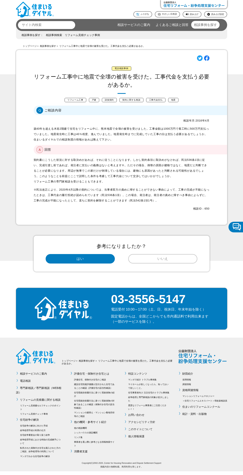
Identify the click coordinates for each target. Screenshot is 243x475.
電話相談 (25, 384)
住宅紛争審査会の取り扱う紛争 (35, 439)
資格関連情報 (190, 393)
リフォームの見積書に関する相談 (40, 403)
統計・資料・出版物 (194, 417)
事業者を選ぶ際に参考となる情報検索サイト (94, 447)
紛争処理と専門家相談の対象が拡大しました (148, 403)
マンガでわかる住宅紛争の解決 (35, 460)
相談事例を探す (205, 25)
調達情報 (186, 388)
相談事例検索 (54, 35)
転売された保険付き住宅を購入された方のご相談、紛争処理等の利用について (40, 453)
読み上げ (194, 14)
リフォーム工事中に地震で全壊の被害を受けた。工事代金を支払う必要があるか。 (102, 46)
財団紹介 (187, 377)
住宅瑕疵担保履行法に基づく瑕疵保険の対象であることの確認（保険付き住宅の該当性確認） (94, 408)
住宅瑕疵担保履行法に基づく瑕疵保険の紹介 (94, 398)
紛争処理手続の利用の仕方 (33, 434)
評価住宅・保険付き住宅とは (91, 377)
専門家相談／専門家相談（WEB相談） (38, 394)
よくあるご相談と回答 (172, 25)
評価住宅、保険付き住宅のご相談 (90, 383)
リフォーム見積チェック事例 (82, 35)
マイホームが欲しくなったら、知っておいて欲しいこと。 (148, 390)
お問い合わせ (136, 418)
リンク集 (78, 441)
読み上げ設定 (217, 14)
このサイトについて (140, 433)
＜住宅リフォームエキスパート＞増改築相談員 (204, 404)
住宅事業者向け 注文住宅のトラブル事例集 (148, 396)
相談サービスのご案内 (133, 25)
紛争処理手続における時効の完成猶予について (40, 445)
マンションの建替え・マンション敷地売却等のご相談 (94, 418)
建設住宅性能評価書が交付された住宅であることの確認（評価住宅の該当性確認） (94, 390)
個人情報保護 (136, 440)
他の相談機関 (80, 432)
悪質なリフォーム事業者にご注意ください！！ (147, 411)
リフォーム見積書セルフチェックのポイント (40, 411)
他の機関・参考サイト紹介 (90, 425)
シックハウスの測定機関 (85, 436)
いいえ (163, 261)
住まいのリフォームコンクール (201, 410)
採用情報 (186, 383)
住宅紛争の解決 (29, 423)
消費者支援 (81, 455)
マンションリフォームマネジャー (198, 400)
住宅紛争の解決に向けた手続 (34, 429)
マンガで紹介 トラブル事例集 (142, 383)
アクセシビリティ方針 (141, 425)
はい (80, 261)
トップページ (30, 46)
